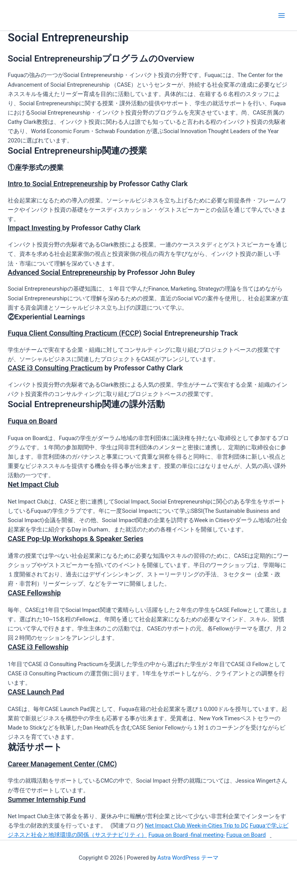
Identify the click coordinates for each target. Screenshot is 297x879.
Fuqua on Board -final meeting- (186, 834)
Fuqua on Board (246, 834)
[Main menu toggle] (281, 15)
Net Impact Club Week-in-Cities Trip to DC (196, 825)
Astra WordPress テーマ (187, 857)
